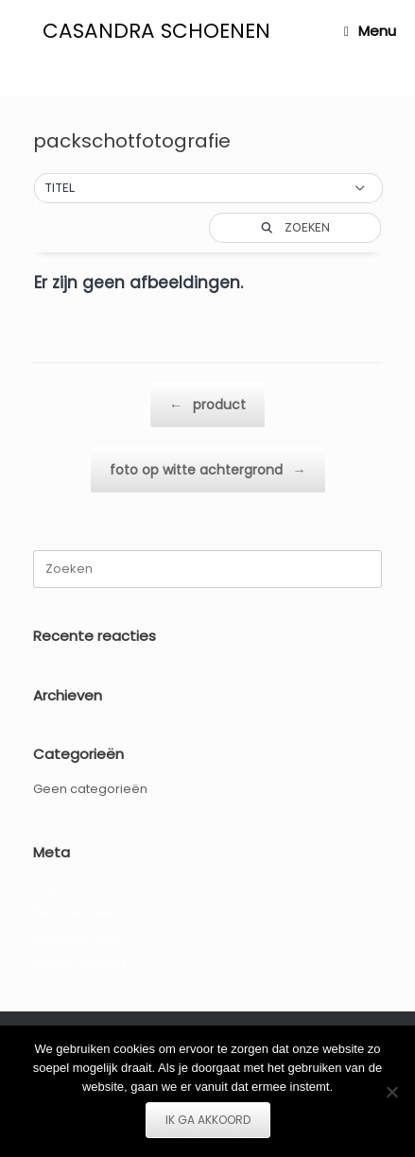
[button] (208, 188)
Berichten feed (78, 912)
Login (49, 887)
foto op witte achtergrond (208, 470)
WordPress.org (79, 962)
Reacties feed (76, 937)
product (207, 405)
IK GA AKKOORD (208, 1120)
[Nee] (391, 1091)
